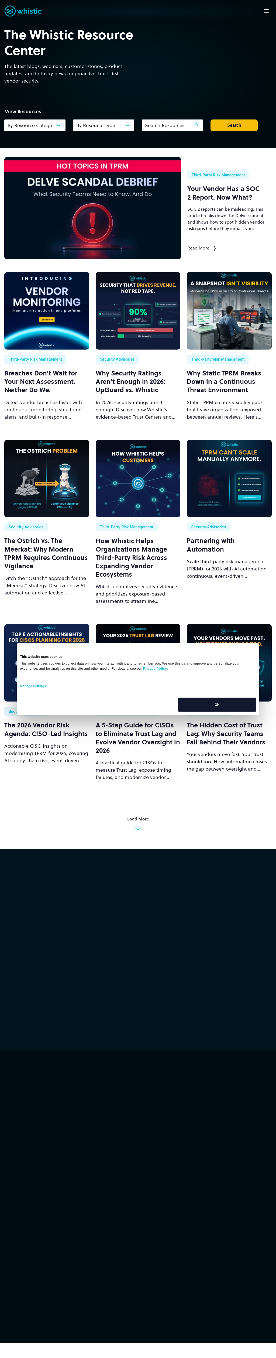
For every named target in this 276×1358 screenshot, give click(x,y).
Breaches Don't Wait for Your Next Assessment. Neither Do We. (40, 381)
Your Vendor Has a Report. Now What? (223, 192)
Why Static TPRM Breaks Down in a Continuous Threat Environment (224, 381)
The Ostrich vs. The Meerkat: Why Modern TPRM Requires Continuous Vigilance (46, 553)
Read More (201, 248)
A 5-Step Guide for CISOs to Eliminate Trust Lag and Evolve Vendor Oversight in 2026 (138, 738)
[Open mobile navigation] (266, 11)
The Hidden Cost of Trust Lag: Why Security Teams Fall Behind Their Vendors (226, 733)
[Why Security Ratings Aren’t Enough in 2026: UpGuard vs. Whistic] (138, 311)
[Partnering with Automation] (229, 478)
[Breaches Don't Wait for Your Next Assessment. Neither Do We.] (46, 311)
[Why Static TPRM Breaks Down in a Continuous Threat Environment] (229, 311)
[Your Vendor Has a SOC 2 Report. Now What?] (92, 208)
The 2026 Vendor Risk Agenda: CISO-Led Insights (46, 729)
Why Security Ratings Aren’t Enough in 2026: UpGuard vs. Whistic (130, 381)
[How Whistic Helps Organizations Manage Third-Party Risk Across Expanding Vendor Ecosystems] (138, 478)
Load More (138, 823)
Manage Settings (33, 686)
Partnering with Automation (211, 544)
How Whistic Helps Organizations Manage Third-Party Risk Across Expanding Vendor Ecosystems (131, 557)
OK (217, 705)
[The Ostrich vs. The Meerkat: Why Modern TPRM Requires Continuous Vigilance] (46, 478)
